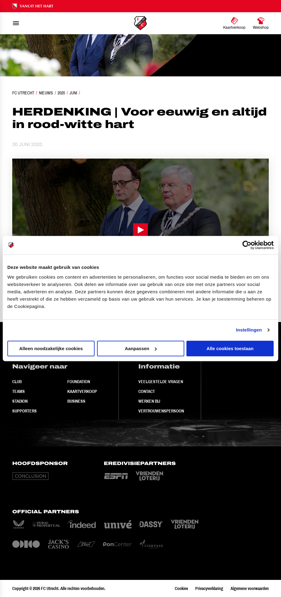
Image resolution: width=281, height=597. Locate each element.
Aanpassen (141, 348)
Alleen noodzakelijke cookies (51, 348)
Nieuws (46, 93)
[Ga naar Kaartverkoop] (234, 23)
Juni (73, 93)
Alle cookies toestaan (230, 348)
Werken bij (149, 401)
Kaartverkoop (82, 391)
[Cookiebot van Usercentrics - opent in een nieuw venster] (247, 245)
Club (17, 381)
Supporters (24, 411)
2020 (61, 93)
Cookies (181, 588)
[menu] (16, 23)
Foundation (78, 381)
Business (76, 401)
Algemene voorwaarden (249, 588)
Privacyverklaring (209, 588)
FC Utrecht (23, 93)
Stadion (20, 401)
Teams (18, 391)
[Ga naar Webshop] (261, 23)
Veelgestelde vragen (160, 381)
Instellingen (249, 329)
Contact (146, 391)
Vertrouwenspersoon (161, 411)
